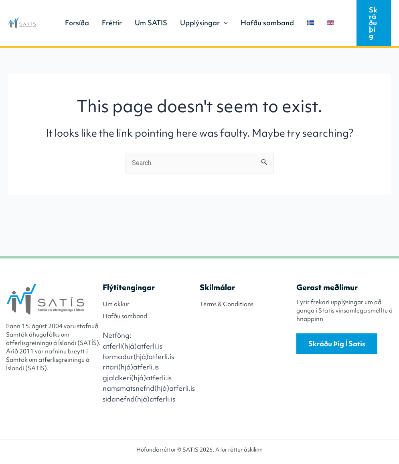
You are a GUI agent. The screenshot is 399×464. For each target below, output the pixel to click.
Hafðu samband (267, 22)
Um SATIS (151, 22)
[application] (224, 23)
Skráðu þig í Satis (336, 343)
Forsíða (77, 22)
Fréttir (112, 22)
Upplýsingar (204, 23)
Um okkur (116, 304)
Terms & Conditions (226, 304)
